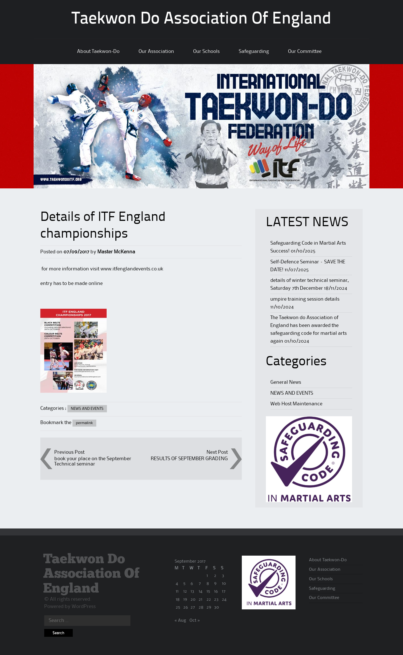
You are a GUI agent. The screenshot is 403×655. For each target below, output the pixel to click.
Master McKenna (116, 252)
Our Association (156, 51)
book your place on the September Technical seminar (92, 461)
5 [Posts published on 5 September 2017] (184, 584)
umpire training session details (304, 299)
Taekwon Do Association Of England (201, 19)
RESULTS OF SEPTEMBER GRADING (189, 459)
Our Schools (206, 51)
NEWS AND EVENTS (87, 408)
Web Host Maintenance (296, 404)
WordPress (84, 606)
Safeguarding (254, 51)
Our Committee (305, 51)
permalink (84, 423)
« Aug (180, 621)
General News (285, 382)
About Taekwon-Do (98, 51)
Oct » (194, 621)
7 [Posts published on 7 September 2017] (200, 584)
